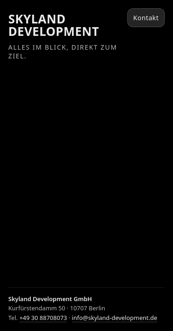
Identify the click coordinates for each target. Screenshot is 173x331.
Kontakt (146, 17)
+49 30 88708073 (43, 318)
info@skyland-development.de (114, 318)
